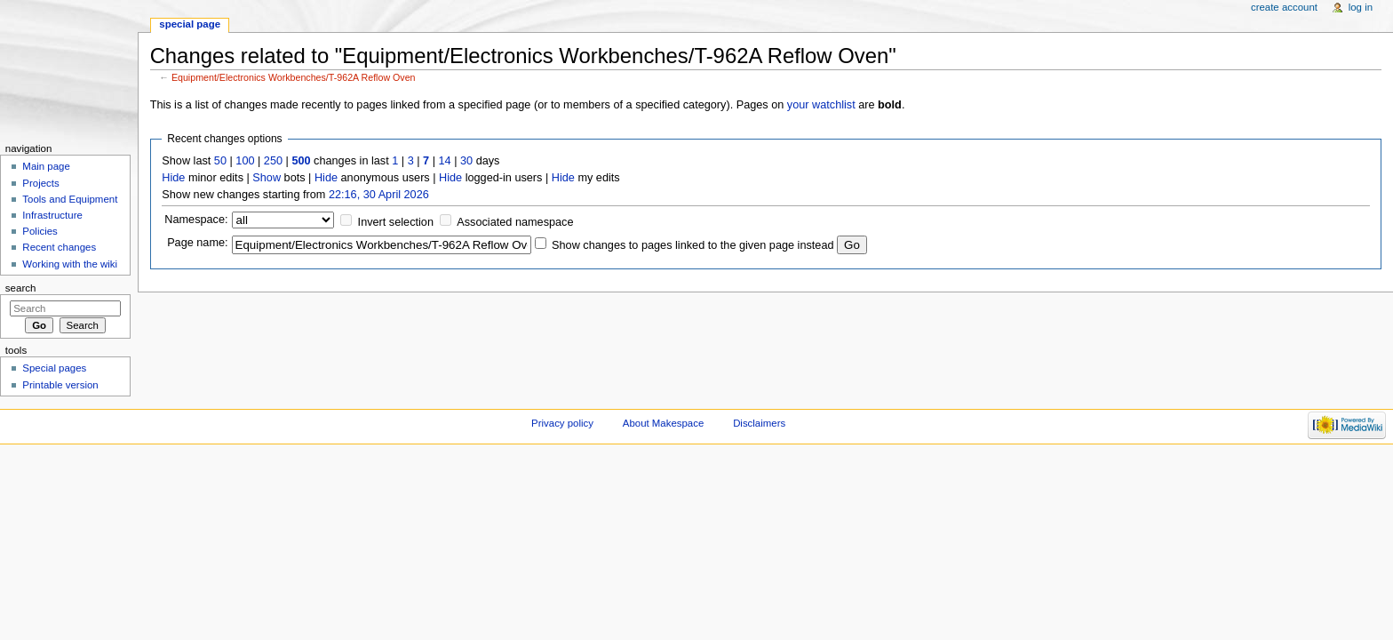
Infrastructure (52, 215)
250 (273, 161)
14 (445, 161)
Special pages (54, 368)
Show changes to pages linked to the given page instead (692, 245)
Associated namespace (515, 222)
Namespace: (195, 219)
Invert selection (396, 222)
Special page (189, 24)
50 (220, 161)
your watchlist (821, 105)
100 (244, 161)
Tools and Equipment (69, 199)
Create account (1284, 7)
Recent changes (59, 247)
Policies (39, 231)
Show (266, 178)
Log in (1361, 7)
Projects (40, 183)
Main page (46, 166)
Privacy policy (562, 423)
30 (466, 161)
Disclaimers (759, 423)
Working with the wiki (69, 264)
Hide (173, 178)
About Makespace (663, 423)
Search (20, 288)
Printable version (60, 385)
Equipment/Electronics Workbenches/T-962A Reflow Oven (293, 77)
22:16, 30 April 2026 (379, 194)
